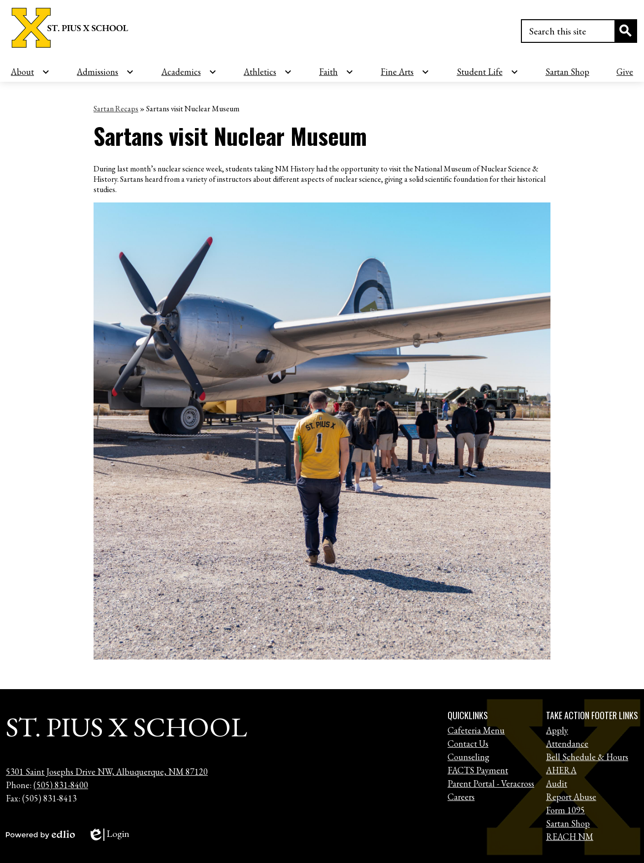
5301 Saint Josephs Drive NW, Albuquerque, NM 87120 (107, 771)
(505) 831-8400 (60, 785)
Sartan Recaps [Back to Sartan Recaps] (116, 108)
